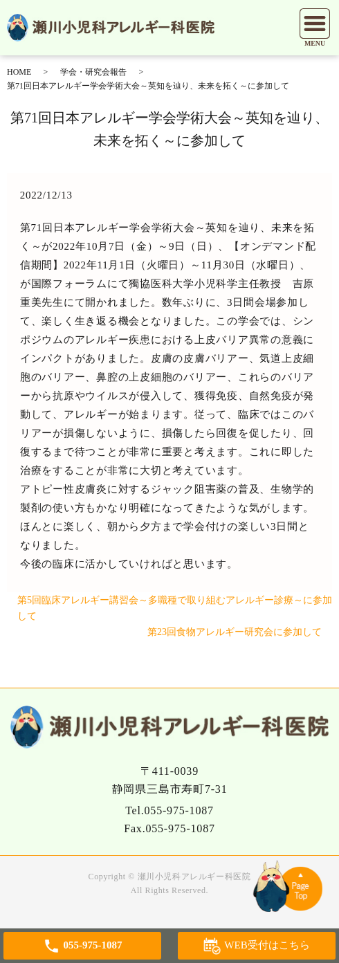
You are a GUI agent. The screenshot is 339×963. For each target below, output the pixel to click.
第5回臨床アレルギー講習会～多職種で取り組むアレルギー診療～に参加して (174, 608)
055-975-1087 (179, 810)
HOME (19, 72)
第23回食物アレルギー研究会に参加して (234, 632)
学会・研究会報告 (93, 72)
